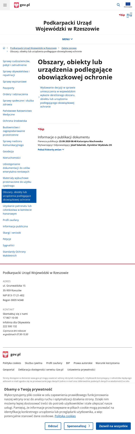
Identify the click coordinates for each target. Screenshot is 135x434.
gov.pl (12, 354)
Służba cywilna (33, 363)
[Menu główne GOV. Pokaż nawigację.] (5, 5)
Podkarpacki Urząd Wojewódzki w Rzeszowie (67, 25)
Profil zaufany (11, 220)
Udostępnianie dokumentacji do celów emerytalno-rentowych (16, 167)
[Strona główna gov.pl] (22, 5)
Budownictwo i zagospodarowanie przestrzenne (14, 131)
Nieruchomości (12, 157)
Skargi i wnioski (12, 232)
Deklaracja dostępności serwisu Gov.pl (40, 369)
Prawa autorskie (83, 363)
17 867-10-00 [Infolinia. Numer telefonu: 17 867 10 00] (10, 317)
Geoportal (8, 369)
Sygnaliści (8, 245)
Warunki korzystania (108, 363)
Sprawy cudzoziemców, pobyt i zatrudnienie (16, 63)
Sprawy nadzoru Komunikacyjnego (13, 143)
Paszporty (8, 88)
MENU (67, 39)
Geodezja (8, 151)
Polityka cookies (12, 363)
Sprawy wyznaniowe (15, 81)
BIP (68, 363)
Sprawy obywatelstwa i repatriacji (16, 73)
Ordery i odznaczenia (15, 94)
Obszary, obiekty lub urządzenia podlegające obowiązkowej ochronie (17, 195)
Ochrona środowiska (15, 120)
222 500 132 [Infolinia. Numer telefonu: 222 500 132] (10, 326)
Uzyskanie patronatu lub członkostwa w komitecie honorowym (17, 209)
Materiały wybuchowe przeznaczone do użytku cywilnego (17, 181)
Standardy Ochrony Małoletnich (14, 253)
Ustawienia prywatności (81, 369)
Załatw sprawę (69, 48)
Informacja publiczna (15, 226)
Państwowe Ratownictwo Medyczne (17, 112)
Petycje (7, 239)
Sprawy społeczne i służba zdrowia (18, 102)
